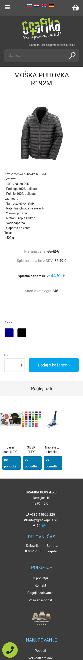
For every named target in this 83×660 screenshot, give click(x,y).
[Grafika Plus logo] (42, 29)
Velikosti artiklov (40, 658)
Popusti (40, 651)
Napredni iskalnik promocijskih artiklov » (53, 44)
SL (29, 5)
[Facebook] (34, 526)
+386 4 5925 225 (42, 515)
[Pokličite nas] (10, 650)
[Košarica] (75, 8)
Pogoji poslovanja (40, 593)
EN (44, 5)
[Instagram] (38, 526)
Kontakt (40, 586)
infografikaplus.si (42, 520)
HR (36, 5)
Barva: (9, 322)
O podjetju (40, 578)
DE (51, 5)
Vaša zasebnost (40, 600)
